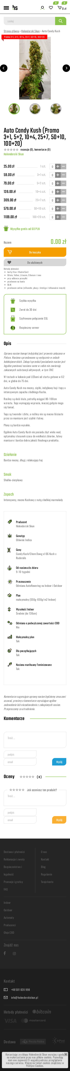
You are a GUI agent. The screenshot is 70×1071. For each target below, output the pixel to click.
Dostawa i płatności (14, 852)
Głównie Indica (24, 540)
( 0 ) (39, 777)
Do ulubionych (25, 262)
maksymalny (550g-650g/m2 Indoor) (36, 599)
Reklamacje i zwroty (14, 859)
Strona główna (11, 31)
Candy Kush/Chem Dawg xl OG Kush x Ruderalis (36, 556)
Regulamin (46, 874)
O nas (44, 852)
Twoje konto (47, 882)
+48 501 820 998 (20, 989)
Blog (43, 867)
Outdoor (8, 910)
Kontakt (45, 859)
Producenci (10, 925)
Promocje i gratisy (13, 882)
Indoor (7, 902)
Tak (17, 641)
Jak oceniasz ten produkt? (33, 790)
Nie (17, 627)
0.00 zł (58, 242)
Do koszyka (24, 252)
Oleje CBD (9, 932)
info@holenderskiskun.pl (24, 997)
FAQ (6, 889)
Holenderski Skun (30, 31)
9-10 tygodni (23, 572)
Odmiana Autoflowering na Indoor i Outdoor (39, 585)
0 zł (62, 8)
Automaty (9, 917)
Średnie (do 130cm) (26, 613)
